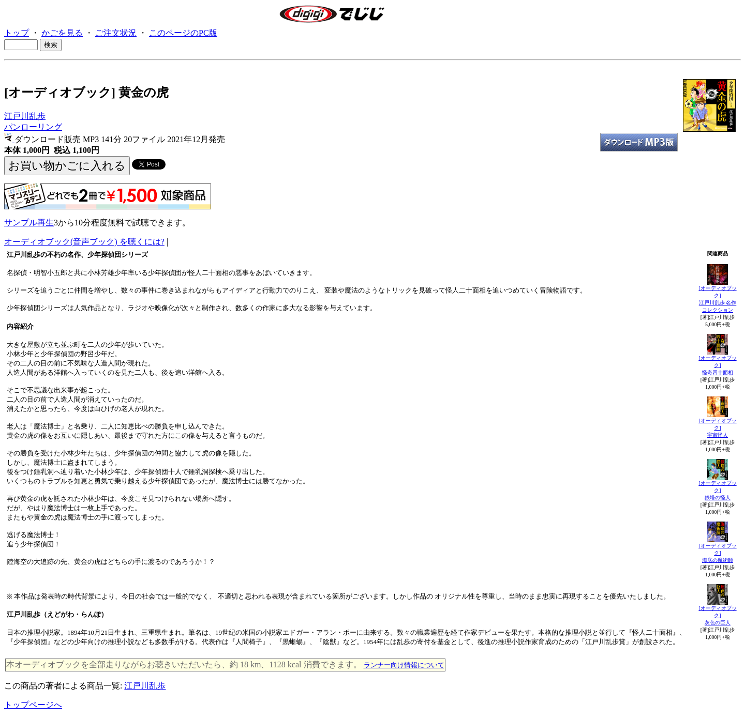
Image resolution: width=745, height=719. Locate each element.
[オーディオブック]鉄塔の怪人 (717, 490)
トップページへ (33, 704)
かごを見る (62, 32)
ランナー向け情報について (404, 665)
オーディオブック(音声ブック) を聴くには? (84, 241)
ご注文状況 (116, 32)
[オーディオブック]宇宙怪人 (717, 428)
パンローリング (33, 127)
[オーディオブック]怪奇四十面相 (717, 365)
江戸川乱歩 (25, 116)
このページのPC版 (183, 32)
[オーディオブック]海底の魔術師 (717, 553)
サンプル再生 (29, 222)
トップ (16, 32)
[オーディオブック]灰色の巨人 (717, 615)
